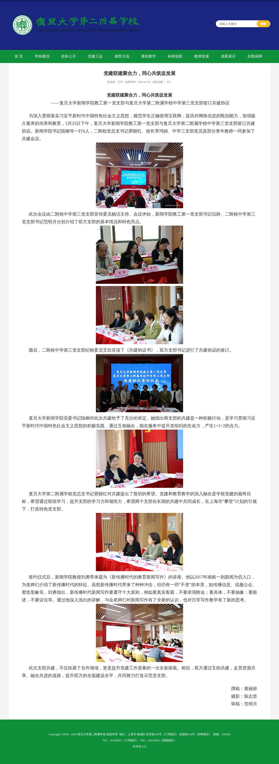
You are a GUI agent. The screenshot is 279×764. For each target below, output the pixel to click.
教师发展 (201, 56)
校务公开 (68, 56)
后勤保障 (254, 56)
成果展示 (228, 56)
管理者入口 (140, 746)
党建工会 (95, 56)
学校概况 (42, 56)
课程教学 (148, 56)
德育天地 (121, 56)
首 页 (19, 56)
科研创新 (175, 56)
